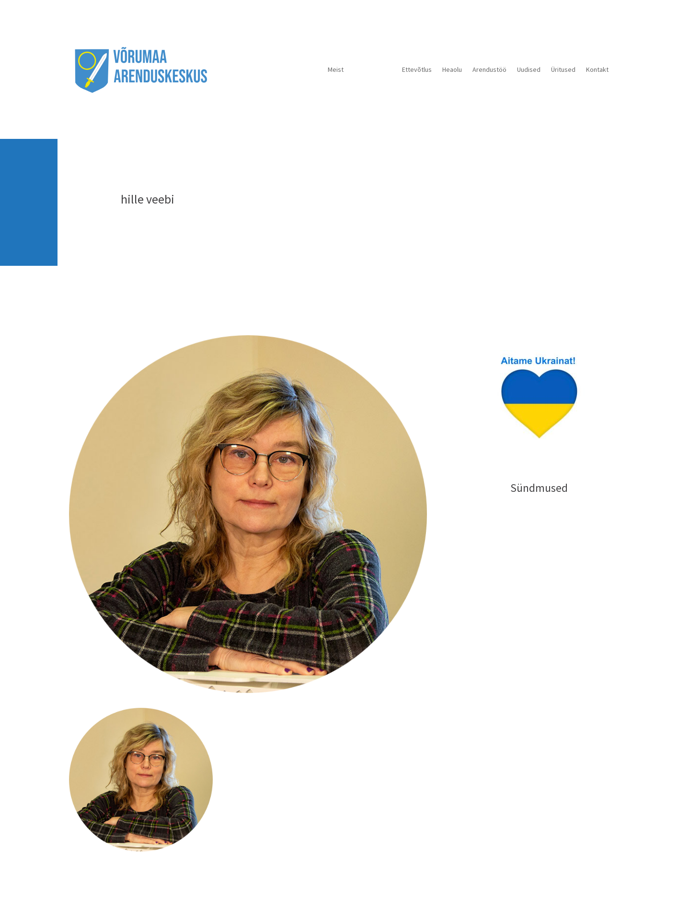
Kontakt (597, 69)
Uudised (528, 69)
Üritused (563, 69)
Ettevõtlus (417, 69)
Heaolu (452, 69)
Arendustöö (489, 69)
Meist (336, 69)
